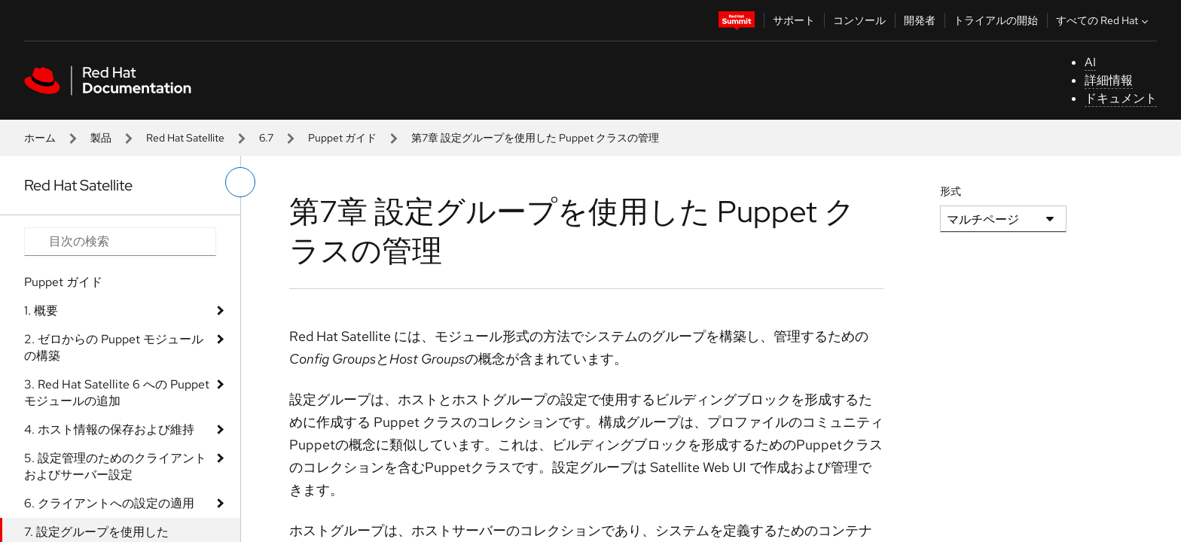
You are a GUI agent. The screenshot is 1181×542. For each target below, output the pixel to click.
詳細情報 (1109, 80)
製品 (100, 138)
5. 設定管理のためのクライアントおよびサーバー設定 (115, 466)
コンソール (859, 20)
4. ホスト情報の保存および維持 (109, 429)
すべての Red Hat (1104, 20)
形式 (950, 191)
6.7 (266, 138)
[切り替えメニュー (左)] (240, 182)
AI (1090, 62)
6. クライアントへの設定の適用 (109, 503)
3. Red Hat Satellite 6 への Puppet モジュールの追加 (116, 392)
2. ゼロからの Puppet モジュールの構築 (113, 347)
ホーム (40, 138)
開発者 (919, 20)
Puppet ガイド (342, 138)
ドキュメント (1121, 98)
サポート (794, 20)
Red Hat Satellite (185, 138)
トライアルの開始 (996, 20)
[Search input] (120, 241)
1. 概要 (41, 310)
